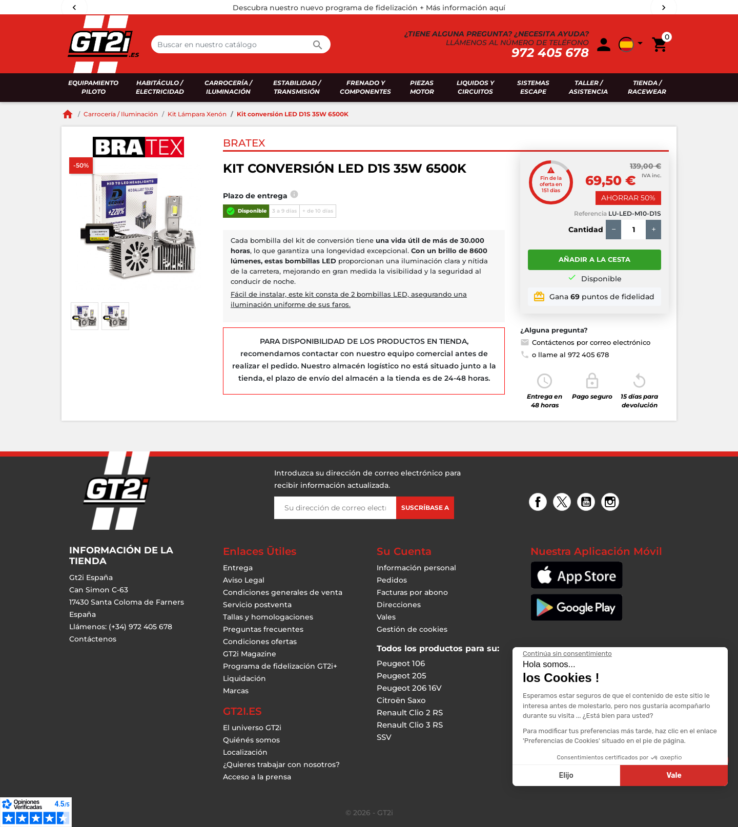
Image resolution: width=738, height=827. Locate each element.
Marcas (236, 690)
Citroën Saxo (401, 700)
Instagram (612, 503)
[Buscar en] (241, 44)
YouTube (588, 503)
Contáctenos (92, 639)
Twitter (563, 503)
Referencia (590, 213)
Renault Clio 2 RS (410, 712)
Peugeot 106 (401, 663)
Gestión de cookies (412, 629)
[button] (632, 44)
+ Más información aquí (462, 7)
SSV (384, 737)
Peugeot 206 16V (409, 688)
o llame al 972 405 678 (564, 354)
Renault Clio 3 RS (410, 725)
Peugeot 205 (401, 675)
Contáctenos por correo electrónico (585, 342)
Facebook (539, 503)
